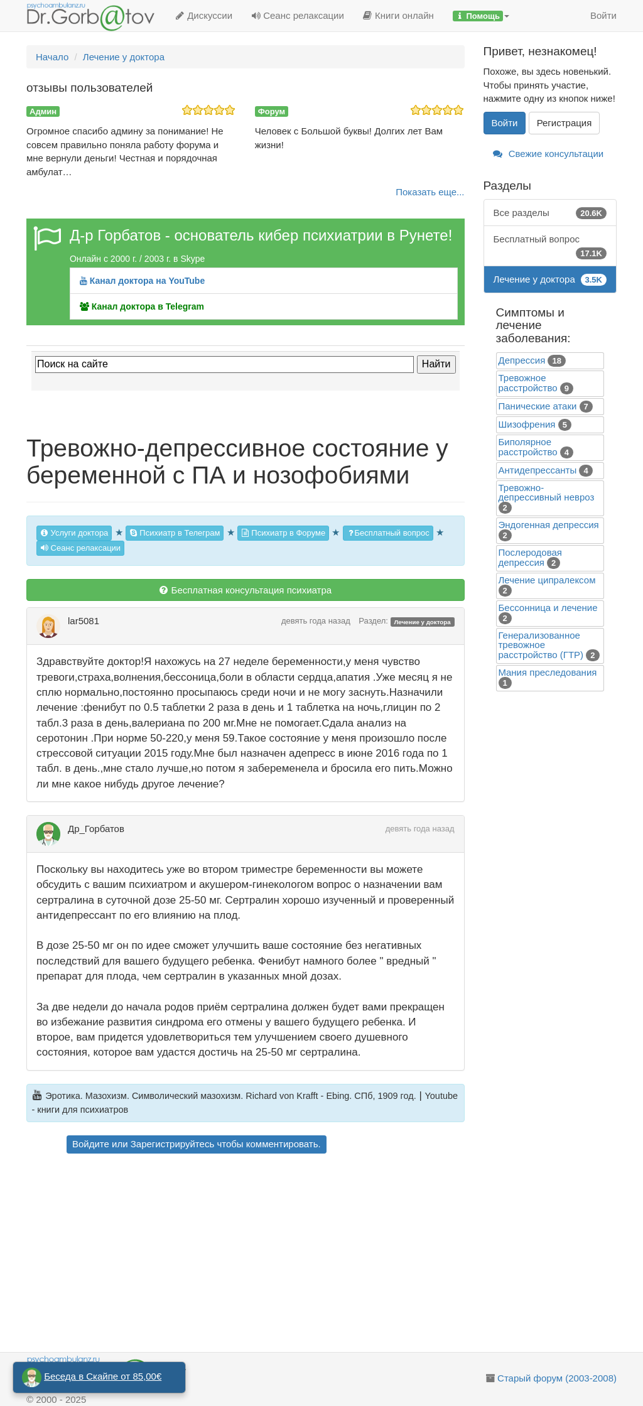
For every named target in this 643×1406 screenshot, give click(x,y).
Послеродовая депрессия (530, 557)
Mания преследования (548, 672)
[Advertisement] (263, 1255)
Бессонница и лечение (548, 607)
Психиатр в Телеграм (174, 533)
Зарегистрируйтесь (172, 1143)
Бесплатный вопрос (388, 533)
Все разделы (550, 212)
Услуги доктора (74, 533)
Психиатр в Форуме (283, 533)
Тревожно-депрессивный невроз (547, 492)
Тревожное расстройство (528, 382)
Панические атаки (538, 406)
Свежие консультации (548, 153)
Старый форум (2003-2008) (557, 1378)
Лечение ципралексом (547, 580)
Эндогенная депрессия (549, 524)
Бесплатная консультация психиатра (245, 590)
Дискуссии (203, 15)
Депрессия (522, 360)
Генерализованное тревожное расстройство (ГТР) (541, 645)
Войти (603, 15)
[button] (481, 15)
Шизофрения (527, 424)
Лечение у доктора (422, 621)
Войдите (90, 1143)
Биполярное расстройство (528, 446)
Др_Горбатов (96, 828)
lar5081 (83, 620)
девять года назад (315, 620)
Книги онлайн (398, 15)
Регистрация (564, 122)
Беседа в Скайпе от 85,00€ (102, 1376)
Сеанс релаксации (297, 15)
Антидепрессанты (538, 470)
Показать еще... (430, 192)
